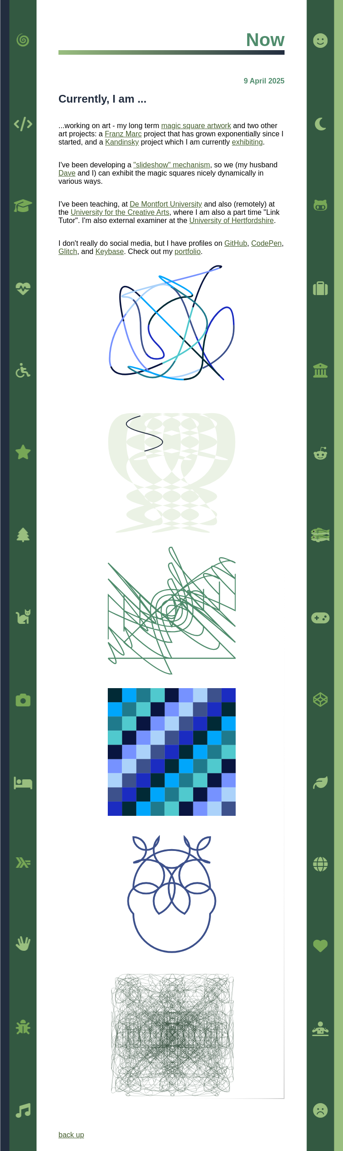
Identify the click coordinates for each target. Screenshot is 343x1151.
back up (71, 1135)
